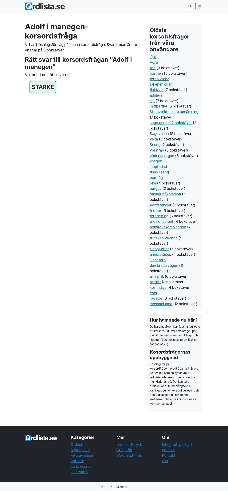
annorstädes (160, 254)
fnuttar (155, 210)
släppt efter (159, 249)
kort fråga (158, 287)
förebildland (159, 79)
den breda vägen (164, 265)
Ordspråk (124, 450)
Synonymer (80, 450)
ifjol (153, 57)
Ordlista (122, 487)
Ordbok (77, 444)
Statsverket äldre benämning (174, 111)
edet (153, 293)
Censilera (158, 260)
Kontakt (168, 455)
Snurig (155, 144)
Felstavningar (82, 455)
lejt (152, 101)
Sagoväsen (159, 133)
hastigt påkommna (165, 194)
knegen (156, 161)
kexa (154, 139)
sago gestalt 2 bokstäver (171, 122)
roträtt (155, 282)
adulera (156, 95)
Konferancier (160, 205)
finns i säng (159, 172)
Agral (154, 62)
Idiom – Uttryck (129, 444)
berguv (156, 188)
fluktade (156, 89)
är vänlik (157, 276)
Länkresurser (82, 466)
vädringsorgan (162, 155)
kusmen (156, 73)
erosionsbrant (161, 221)
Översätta (79, 472)
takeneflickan (161, 84)
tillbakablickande (164, 238)
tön (152, 68)
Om (165, 461)
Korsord (77, 461)
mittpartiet (158, 106)
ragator (156, 298)
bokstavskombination (168, 227)
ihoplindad (158, 166)
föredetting (159, 216)
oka (153, 183)
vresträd (157, 150)
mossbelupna (161, 304)
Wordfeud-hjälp (129, 455)
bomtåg (156, 177)
